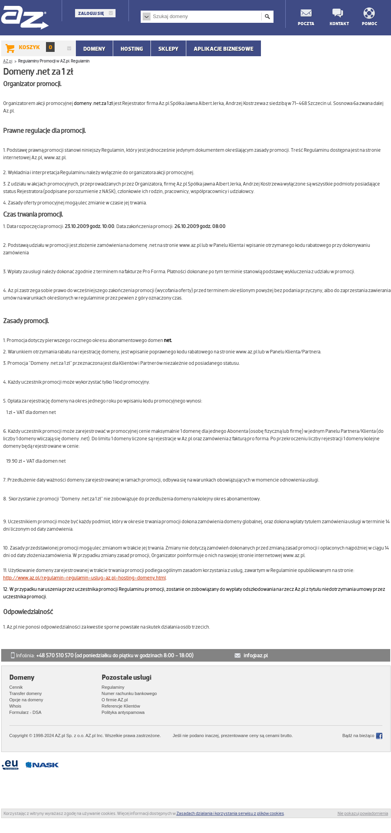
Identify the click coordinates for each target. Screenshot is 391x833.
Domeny (94, 48)
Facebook (379, 736)
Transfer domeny (25, 693)
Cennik (16, 687)
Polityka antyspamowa (123, 712)
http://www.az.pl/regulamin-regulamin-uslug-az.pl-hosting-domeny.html (84, 578)
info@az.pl (256, 655)
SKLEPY (168, 48)
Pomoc (369, 23)
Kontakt (337, 23)
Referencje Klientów (121, 706)
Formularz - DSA (25, 712)
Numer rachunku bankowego (129, 693)
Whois (15, 706)
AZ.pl (25, 18)
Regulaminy (113, 687)
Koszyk (37, 47)
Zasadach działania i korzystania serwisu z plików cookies (230, 813)
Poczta (306, 23)
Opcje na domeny (26, 699)
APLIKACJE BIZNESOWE (223, 48)
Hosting (132, 48)
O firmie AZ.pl (115, 699)
